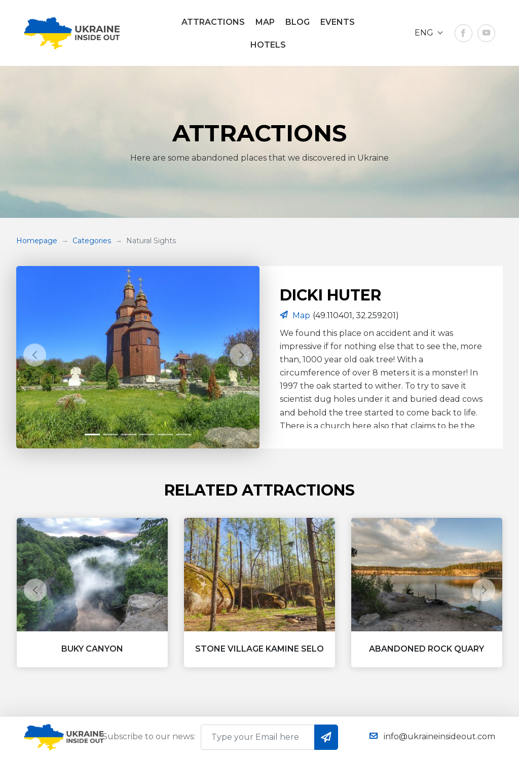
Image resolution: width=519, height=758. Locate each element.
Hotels (268, 45)
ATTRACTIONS (213, 22)
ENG (425, 32)
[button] (34, 354)
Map (265, 22)
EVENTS (337, 22)
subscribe (326, 737)
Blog (297, 22)
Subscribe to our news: (148, 736)
